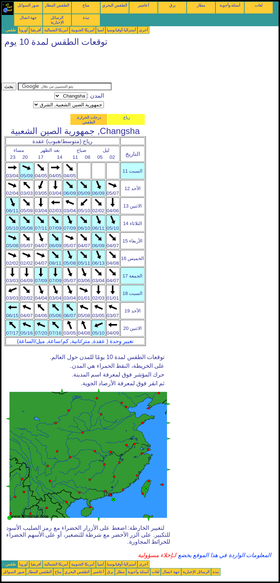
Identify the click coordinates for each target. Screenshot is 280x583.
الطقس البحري (114, 5)
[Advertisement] (134, 66)
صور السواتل (28, 5)
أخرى (143, 30)
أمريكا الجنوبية (82, 30)
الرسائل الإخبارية (57, 19)
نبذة (86, 17)
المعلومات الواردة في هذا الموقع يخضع (223, 555)
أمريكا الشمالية (56, 30)
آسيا (100, 30)
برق (172, 5)
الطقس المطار (57, 5)
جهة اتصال (28, 17)
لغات (258, 5)
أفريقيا (36, 30)
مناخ (85, 5)
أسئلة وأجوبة (230, 5)
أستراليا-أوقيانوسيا (121, 30)
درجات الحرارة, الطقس (88, 119)
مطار (201, 5)
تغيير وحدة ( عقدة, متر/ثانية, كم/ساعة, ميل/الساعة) (75, 341)
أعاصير (143, 5)
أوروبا (23, 30)
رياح (126, 117)
